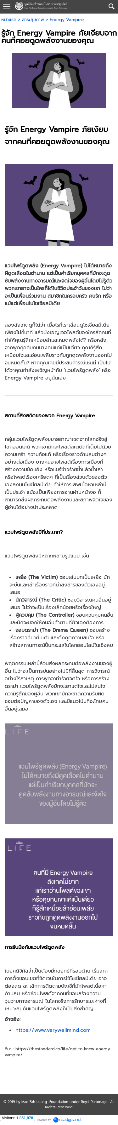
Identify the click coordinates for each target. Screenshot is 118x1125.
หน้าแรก (8, 19)
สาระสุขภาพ (33, 19)
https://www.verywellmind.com (53, 1030)
